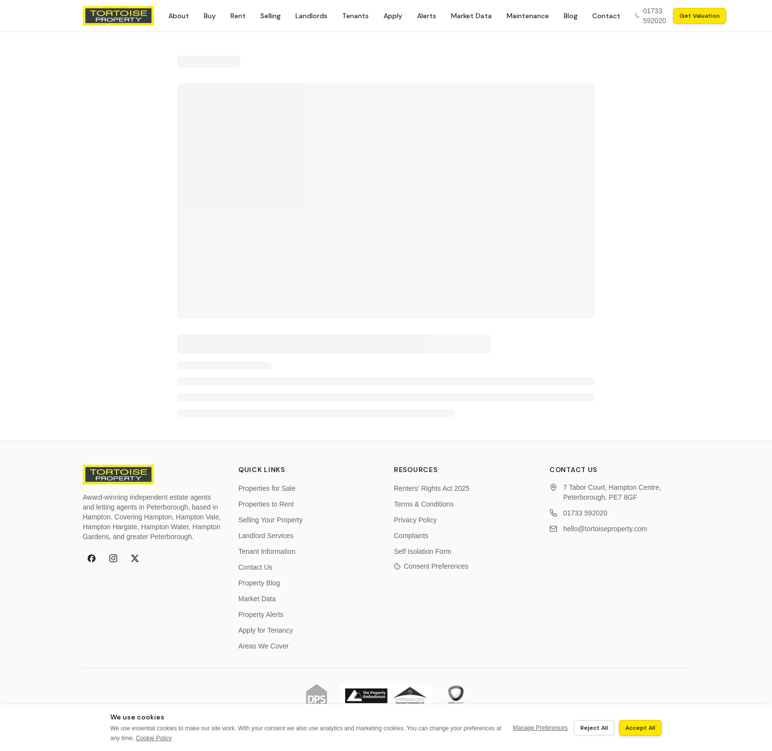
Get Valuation (699, 16)
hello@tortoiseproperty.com (605, 529)
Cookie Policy (154, 738)
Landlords (311, 15)
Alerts (426, 15)
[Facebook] (91, 558)
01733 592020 (585, 513)
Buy (210, 15)
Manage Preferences (540, 727)
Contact (606, 15)
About (178, 15)
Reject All (594, 728)
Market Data (471, 15)
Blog (571, 15)
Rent (238, 15)
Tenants (355, 15)
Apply (393, 15)
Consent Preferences (431, 566)
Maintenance (528, 15)
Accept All (640, 728)
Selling (270, 15)
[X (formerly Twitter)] (135, 558)
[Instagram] (113, 558)
